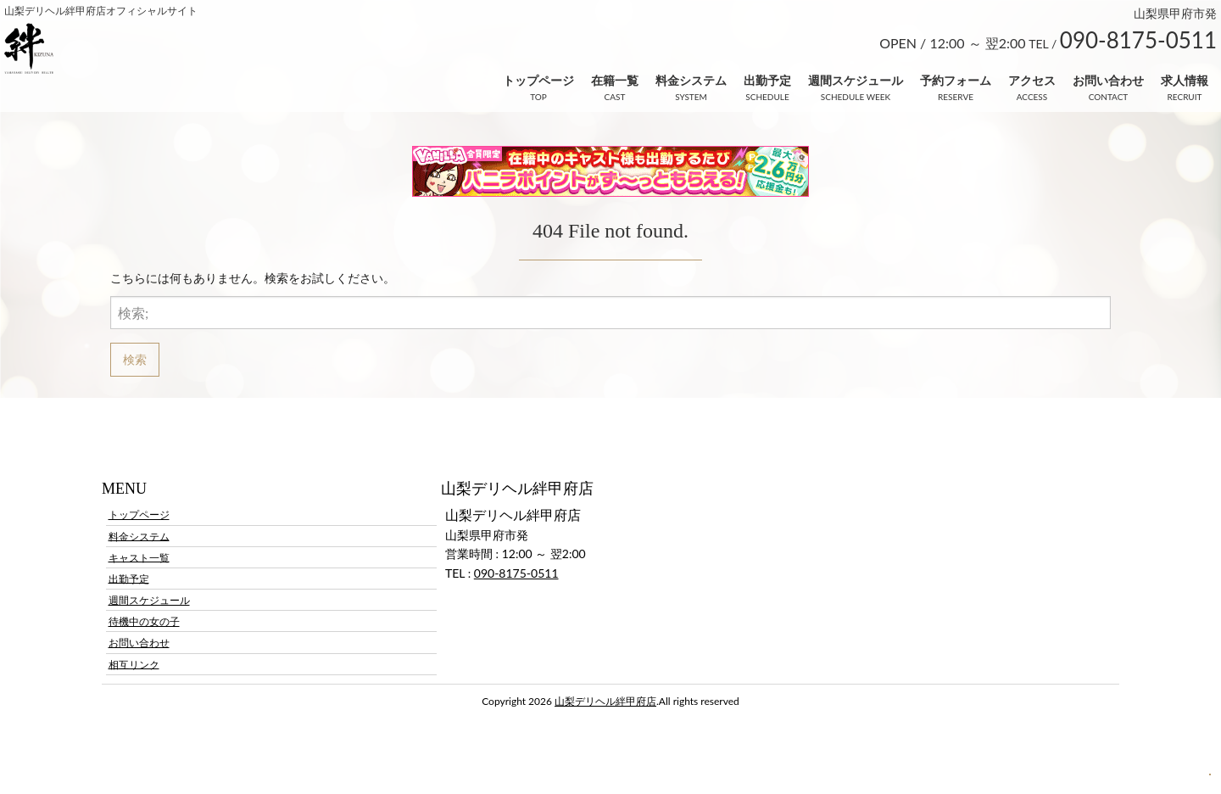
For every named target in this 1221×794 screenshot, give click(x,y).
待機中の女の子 (144, 621)
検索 (135, 359)
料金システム (691, 80)
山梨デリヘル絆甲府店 (605, 701)
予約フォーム (955, 80)
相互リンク (134, 663)
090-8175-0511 (516, 573)
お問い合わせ (1108, 80)
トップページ (538, 80)
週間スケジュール (855, 80)
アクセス (1032, 80)
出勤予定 (767, 80)
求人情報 (1184, 80)
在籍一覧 (614, 80)
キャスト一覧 (139, 557)
